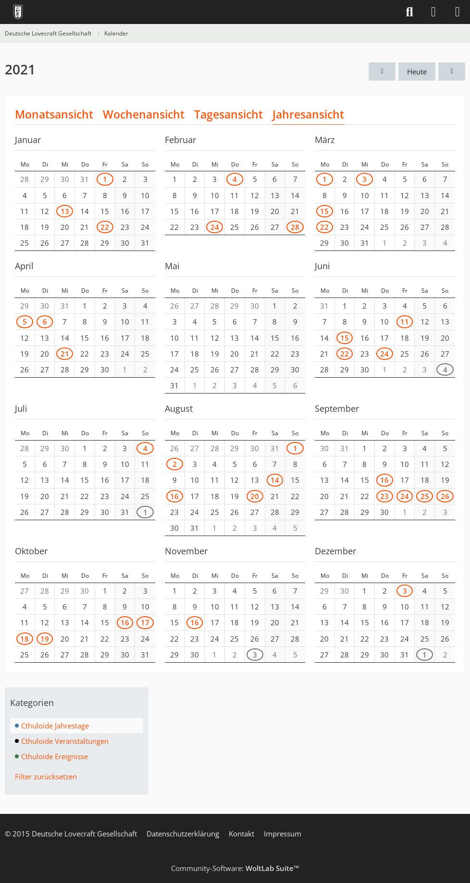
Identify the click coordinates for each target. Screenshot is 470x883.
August (179, 408)
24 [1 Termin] (384, 353)
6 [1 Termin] (45, 321)
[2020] (382, 71)
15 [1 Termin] (344, 338)
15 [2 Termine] (324, 211)
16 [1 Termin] (174, 496)
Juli (21, 408)
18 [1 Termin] (24, 639)
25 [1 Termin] (425, 496)
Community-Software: (235, 868)
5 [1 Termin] (25, 321)
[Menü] (457, 12)
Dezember (335, 551)
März (324, 139)
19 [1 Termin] (44, 639)
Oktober (31, 551)
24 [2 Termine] (214, 227)
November (186, 551)
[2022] (451, 71)
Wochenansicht (144, 114)
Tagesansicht (228, 114)
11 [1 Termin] (404, 321)
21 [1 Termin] (65, 353)
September (337, 408)
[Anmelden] (433, 12)
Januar (28, 139)
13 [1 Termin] (65, 211)
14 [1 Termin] (275, 480)
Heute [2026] (417, 71)
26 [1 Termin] (445, 496)
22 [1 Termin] (324, 227)
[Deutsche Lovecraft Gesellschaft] (18, 12)
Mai (172, 266)
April (24, 266)
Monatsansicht (54, 114)
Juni (322, 266)
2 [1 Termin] (175, 464)
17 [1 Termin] (145, 622)
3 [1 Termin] (364, 179)
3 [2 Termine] (255, 654)
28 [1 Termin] (295, 227)
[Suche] (409, 12)
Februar (180, 139)
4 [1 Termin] (235, 179)
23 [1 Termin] (384, 496)
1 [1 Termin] (105, 179)
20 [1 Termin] (254, 496)
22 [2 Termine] (104, 227)
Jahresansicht (308, 114)
